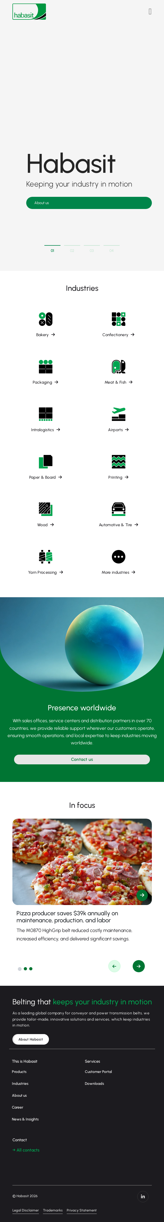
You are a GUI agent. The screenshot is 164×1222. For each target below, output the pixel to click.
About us (41, 203)
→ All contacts (25, 1150)
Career (17, 1107)
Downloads (94, 1083)
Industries (20, 1083)
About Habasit (30, 1039)
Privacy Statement (82, 1210)
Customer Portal (98, 1071)
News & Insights (25, 1119)
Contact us (82, 759)
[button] (20, 969)
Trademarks (53, 1210)
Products (19, 1071)
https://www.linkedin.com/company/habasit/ (143, 1196)
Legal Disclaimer (25, 1210)
